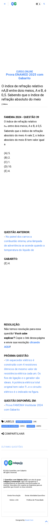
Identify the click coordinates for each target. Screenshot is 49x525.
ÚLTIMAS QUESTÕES (12, 447)
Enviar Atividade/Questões (35, 495)
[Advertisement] (24, 41)
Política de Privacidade (35, 500)
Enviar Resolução (14, 495)
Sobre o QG (14, 500)
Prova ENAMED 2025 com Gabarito (24, 76)
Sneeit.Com (29, 520)
